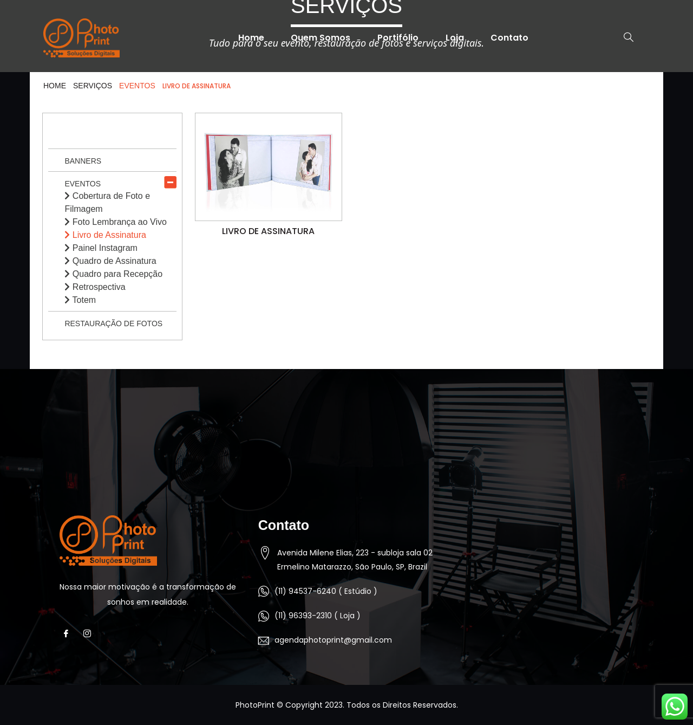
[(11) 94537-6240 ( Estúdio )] (263, 591)
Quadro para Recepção (113, 274)
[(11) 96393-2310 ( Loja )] (263, 616)
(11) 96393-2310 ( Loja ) (317, 615)
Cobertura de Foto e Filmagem (107, 202)
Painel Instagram (101, 248)
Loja (455, 37)
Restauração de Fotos (113, 323)
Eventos (82, 183)
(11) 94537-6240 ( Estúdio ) (325, 591)
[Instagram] (90, 634)
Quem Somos (320, 37)
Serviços (92, 85)
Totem (80, 300)
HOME (54, 85)
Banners (82, 161)
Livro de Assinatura (105, 234)
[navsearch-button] (623, 38)
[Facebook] (69, 634)
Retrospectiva (94, 287)
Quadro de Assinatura (110, 261)
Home (251, 37)
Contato (510, 37)
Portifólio (398, 37)
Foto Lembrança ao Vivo (115, 221)
